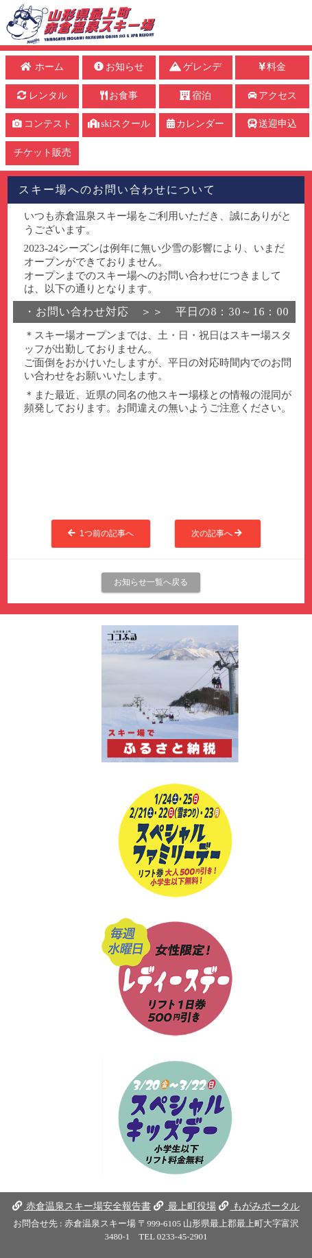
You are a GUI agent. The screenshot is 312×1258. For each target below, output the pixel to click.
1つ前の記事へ (100, 533)
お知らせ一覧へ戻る (151, 582)
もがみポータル (259, 1205)
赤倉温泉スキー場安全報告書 (81, 1205)
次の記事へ (217, 533)
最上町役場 (184, 1205)
